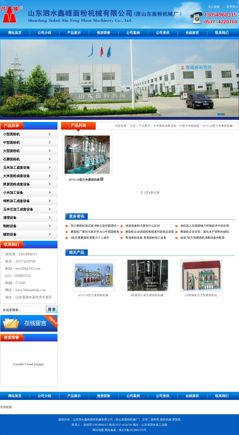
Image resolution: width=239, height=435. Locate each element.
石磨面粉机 (11, 159)
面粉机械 (165, 419)
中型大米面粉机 (189, 125)
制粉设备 (9, 226)
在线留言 (192, 33)
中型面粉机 (11, 142)
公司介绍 (44, 33)
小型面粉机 (11, 134)
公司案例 (133, 33)
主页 (133, 125)
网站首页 (14, 33)
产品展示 (74, 33)
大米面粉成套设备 (16, 176)
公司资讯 (162, 33)
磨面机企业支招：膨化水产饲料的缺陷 (204, 231)
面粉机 (155, 419)
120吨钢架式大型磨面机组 (200, 295)
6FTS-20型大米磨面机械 (218, 125)
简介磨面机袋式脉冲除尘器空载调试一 (95, 225)
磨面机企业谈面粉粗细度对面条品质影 (149, 231)
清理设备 (9, 218)
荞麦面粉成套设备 (16, 184)
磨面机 (176, 419)
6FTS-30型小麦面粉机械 (93, 295)
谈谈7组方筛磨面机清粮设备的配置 (202, 237)
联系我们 (232, 6)
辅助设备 (9, 234)
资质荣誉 (103, 33)
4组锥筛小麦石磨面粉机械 (146, 295)
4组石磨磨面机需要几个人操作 (90, 237)
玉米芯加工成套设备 (18, 209)
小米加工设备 (13, 192)
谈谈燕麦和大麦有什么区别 (142, 225)
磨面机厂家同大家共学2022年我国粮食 (95, 231)
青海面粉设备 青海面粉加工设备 (145, 237)
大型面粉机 (11, 151)
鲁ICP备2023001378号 (132, 430)
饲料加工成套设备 (16, 201)
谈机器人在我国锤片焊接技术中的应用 (204, 225)
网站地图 (98, 430)
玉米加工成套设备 (16, 167)
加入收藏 (213, 6)
